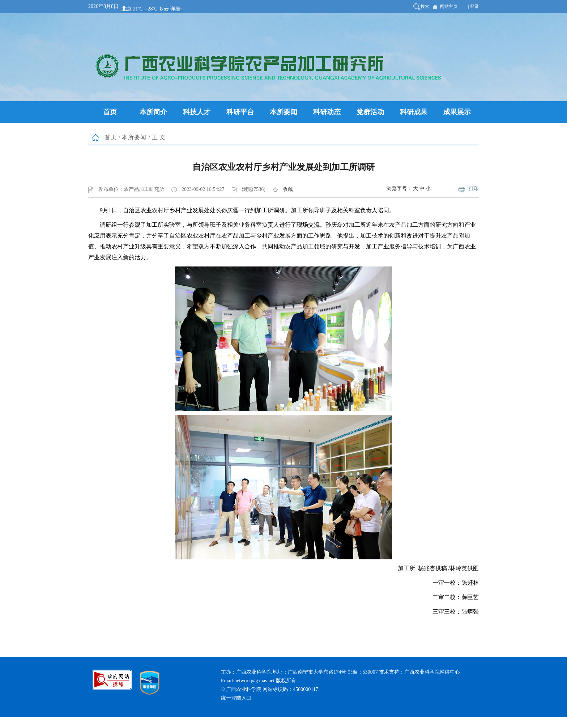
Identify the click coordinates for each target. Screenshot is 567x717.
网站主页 (448, 6)
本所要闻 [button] (283, 112)
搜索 (425, 6)
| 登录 (473, 6)
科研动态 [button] (327, 112)
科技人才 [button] (196, 112)
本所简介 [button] (153, 112)
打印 (474, 188)
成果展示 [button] (457, 112)
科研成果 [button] (413, 112)
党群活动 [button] (370, 112)
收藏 (288, 189)
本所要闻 (134, 137)
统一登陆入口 (236, 698)
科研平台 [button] (240, 112)
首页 (111, 137)
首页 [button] (110, 112)
